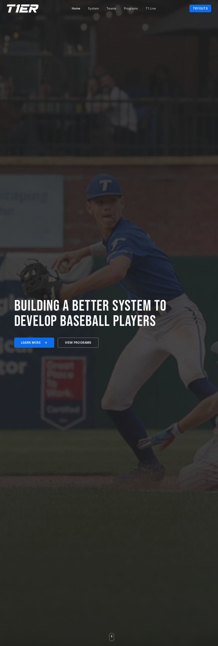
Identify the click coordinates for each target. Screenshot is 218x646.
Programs (131, 8)
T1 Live (151, 8)
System (93, 8)
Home (76, 8)
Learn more (34, 342)
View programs (78, 342)
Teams (111, 8)
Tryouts (200, 8)
